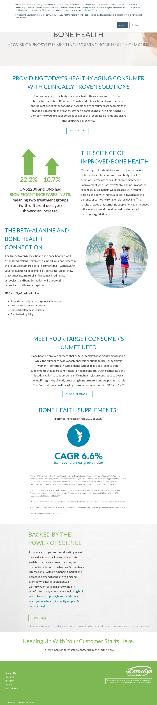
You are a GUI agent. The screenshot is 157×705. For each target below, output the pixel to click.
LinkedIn (9, 684)
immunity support (65, 601)
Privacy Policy (91, 10)
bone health (64, 596)
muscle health (45, 601)
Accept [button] (122, 25)
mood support (47, 596)
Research (9, 676)
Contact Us (10, 673)
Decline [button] (135, 25)
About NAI (10, 680)
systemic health (37, 606)
